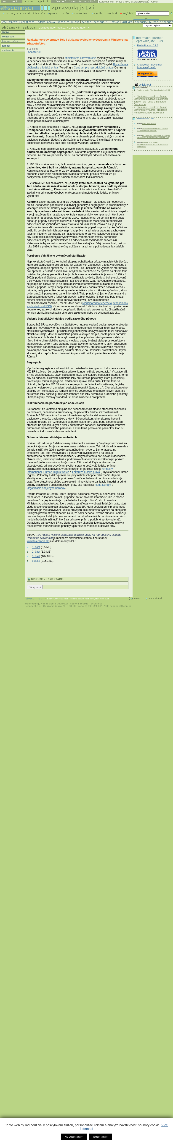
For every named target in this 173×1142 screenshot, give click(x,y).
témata (5, 45)
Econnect (96, 603)
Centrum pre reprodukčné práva (93, 67)
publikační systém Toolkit (72, 603)
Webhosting (32, 603)
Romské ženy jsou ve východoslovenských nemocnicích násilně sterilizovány (152, 144)
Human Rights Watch (56, 472)
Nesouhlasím (73, 1136)
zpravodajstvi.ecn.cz (52, 27)
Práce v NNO (123, 1)
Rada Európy (103, 484)
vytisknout (143, 84)
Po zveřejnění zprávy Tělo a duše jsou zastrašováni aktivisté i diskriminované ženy (153, 136)
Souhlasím (100, 1136)
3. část (36, 556)
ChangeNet (33, 51)
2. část (36, 551)
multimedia (7, 50)
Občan (154, 1)
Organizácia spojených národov (46, 488)
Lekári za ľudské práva (86, 472)
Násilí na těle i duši (149, 124)
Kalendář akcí (106, 1)
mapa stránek (155, 598)
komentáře (7, 36)
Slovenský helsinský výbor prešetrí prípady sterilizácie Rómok (152, 129)
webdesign (47, 603)
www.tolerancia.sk (38, 541)
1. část (36, 547)
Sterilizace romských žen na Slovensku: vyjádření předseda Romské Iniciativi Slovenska (150, 110)
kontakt (137, 598)
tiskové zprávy (9, 41)
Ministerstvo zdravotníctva (80, 58)
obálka (36, 560)
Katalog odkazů (140, 1)
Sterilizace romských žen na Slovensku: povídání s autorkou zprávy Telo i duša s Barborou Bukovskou (151, 100)
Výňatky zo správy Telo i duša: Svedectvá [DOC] (153, 90)
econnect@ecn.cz (120, 606)
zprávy (5, 32)
